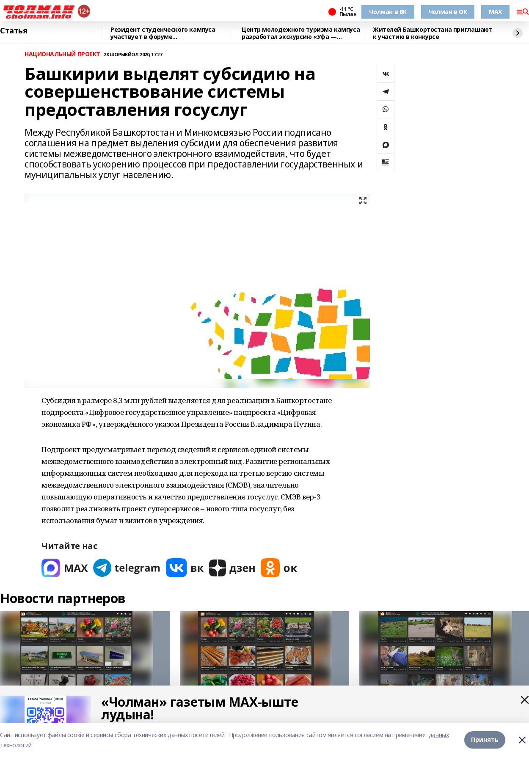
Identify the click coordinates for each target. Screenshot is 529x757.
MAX (495, 12)
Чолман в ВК (387, 12)
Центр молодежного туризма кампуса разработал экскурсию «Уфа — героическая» (301, 33)
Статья (13, 31)
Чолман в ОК (448, 12)
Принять (485, 740)
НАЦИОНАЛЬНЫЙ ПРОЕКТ (62, 54)
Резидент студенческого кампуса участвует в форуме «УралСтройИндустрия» (162, 33)
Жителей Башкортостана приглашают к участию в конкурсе (433, 33)
